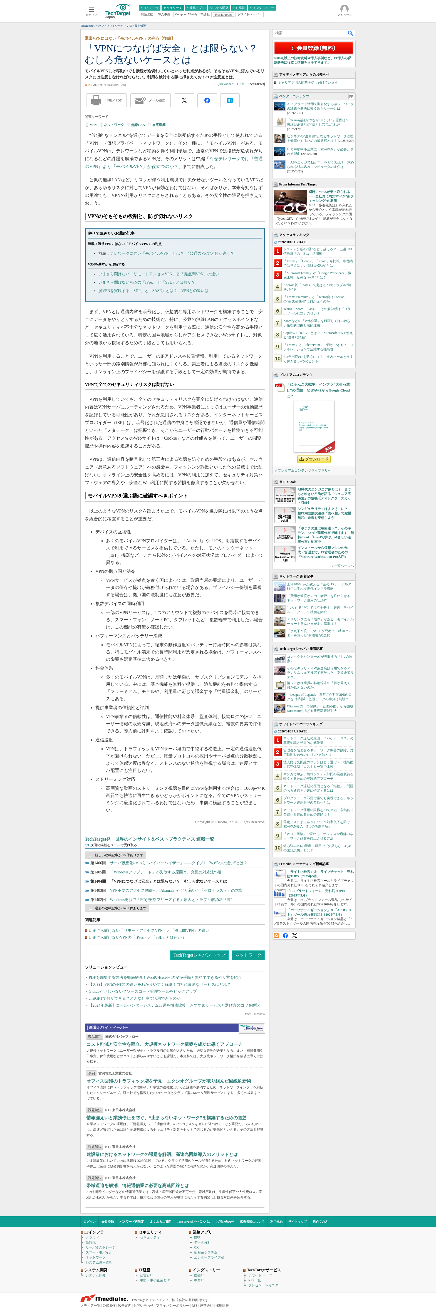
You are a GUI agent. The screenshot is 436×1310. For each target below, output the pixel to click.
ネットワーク (114, 125)
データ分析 (202, 1242)
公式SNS (109, 1305)
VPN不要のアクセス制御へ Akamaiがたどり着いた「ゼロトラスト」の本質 (176, 890)
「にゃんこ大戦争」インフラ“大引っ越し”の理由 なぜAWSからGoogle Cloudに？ (318, 390)
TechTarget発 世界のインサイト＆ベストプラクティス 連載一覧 (149, 839)
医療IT (199, 1275)
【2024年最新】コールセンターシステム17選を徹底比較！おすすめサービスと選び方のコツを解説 (174, 1005)
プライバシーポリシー (172, 1305)
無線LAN (138, 125)
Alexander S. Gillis (231, 84)
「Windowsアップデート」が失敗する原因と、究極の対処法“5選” (167, 872)
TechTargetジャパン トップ (200, 955)
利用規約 (276, 1221)
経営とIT (146, 1275)
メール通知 (157, 100)
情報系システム (205, 1252)
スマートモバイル (99, 1252)
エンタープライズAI (209, 1257)
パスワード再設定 (132, 1221)
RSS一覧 (254, 1280)
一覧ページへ (344, 566)
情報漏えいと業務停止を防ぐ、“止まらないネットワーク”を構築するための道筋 (166, 1117)
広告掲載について (252, 1221)
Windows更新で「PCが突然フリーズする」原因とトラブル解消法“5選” (171, 900)
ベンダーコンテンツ (294, 96)
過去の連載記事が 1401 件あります (121, 908)
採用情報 (222, 1305)
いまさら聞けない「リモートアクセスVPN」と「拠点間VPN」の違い (158, 274)
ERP (197, 1237)
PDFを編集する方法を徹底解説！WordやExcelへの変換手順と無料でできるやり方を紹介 (165, 977)
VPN (93, 125)
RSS (276, 935)
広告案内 (124, 1305)
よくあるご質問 (160, 1221)
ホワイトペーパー (261, 1275)
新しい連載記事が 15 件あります (119, 855)
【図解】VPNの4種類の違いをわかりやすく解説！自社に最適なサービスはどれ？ (160, 984)
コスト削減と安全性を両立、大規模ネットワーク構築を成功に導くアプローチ (164, 1044)
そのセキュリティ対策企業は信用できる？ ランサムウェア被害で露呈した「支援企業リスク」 (320, 672)
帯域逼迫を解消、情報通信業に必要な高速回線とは (137, 1185)
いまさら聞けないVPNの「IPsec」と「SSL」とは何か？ (146, 282)
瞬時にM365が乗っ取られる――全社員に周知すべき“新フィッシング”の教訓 (331, 196)
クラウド (92, 1237)
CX (196, 1247)
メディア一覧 (90, 1305)
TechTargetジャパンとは (193, 1221)
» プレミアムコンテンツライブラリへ (303, 470)
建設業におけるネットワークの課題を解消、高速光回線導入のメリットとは (162, 1154)
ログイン (89, 1221)
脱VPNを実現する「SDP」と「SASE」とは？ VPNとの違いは (153, 291)
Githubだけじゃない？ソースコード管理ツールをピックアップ (143, 991)
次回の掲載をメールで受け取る (113, 845)
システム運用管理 (99, 1262)
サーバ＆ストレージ (101, 1247)
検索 (351, 33)
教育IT (199, 1280)
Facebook (285, 935)
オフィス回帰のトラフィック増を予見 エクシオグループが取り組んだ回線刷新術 (168, 1081)
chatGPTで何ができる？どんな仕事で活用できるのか (134, 998)
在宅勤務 (159, 125)
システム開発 (96, 1275)
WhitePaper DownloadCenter (252, 1029)
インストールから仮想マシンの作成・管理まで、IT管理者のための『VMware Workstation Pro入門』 (323, 552)
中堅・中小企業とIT (155, 1280)
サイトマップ (297, 1221)
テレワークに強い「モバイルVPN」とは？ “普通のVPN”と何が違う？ (172, 253)
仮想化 (91, 1242)
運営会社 (206, 1305)
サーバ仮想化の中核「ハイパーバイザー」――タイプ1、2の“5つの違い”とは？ (178, 863)
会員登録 (107, 1221)
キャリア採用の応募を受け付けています (308, 83)
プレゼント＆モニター (265, 1285)
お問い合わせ (225, 1221)
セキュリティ (150, 1237)
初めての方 (320, 1221)
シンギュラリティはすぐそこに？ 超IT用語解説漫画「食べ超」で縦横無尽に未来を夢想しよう (324, 513)
